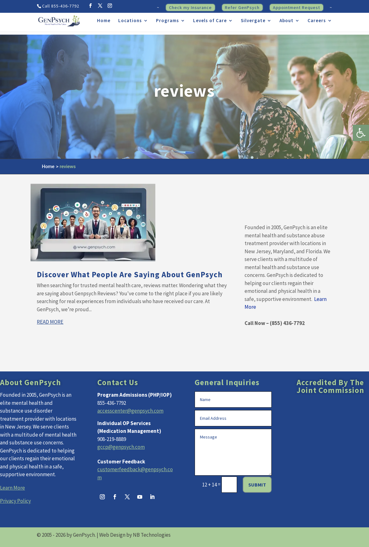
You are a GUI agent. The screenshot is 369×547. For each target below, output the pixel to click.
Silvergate (253, 20)
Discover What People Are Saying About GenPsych (129, 274)
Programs (167, 20)
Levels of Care (210, 20)
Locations (130, 20)
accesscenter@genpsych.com (130, 410)
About (286, 20)
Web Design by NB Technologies (135, 534)
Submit (257, 485)
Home (103, 20)
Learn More (12, 487)
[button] (361, 133)
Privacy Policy (15, 500)
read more (50, 321)
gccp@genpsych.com (121, 446)
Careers (317, 20)
